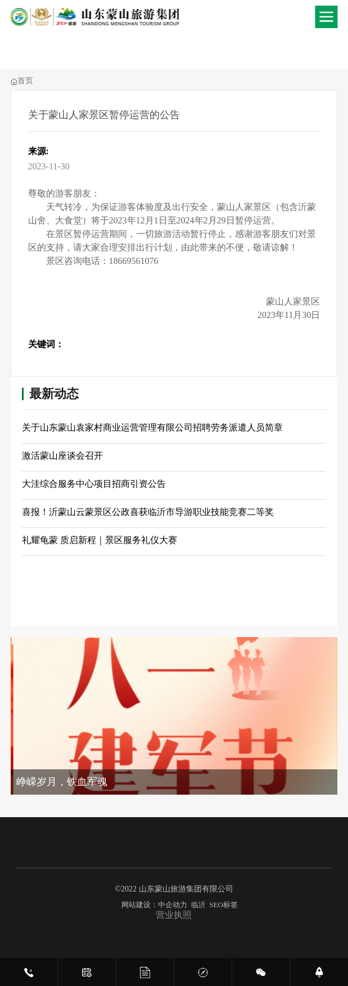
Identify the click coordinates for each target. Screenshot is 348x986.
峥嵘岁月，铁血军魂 (61, 781)
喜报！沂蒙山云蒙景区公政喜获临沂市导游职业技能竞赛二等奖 (148, 512)
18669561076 (134, 261)
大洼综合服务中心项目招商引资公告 (94, 483)
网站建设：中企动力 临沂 (163, 904)
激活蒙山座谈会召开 (62, 455)
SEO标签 (223, 904)
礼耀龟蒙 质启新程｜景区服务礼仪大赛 (99, 540)
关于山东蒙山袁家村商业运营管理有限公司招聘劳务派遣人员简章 (152, 427)
